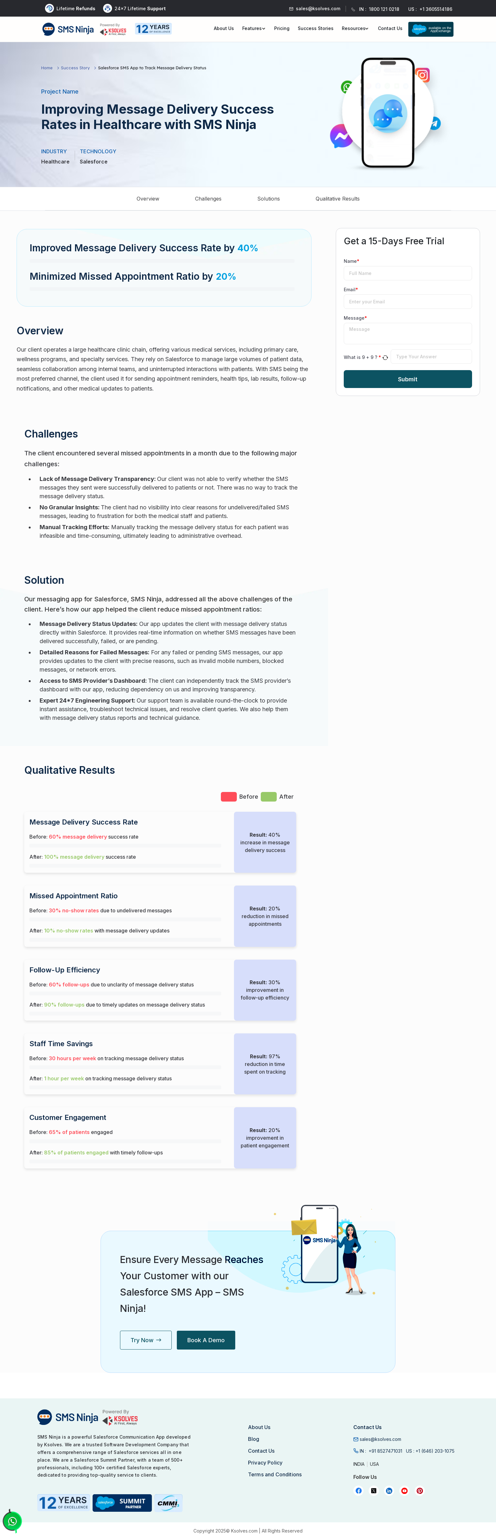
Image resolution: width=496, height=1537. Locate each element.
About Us (224, 28)
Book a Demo (206, 1340)
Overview (148, 198)
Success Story (75, 68)
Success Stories (316, 28)
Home (47, 68)
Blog (253, 1439)
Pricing (281, 28)
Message (355, 318)
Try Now (146, 1340)
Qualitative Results (338, 198)
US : (430, 1451)
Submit (407, 379)
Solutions (268, 198)
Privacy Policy (265, 1462)
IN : (381, 1451)
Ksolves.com (244, 1530)
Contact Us (390, 28)
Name (351, 261)
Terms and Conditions (275, 1474)
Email (351, 289)
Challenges (208, 198)
